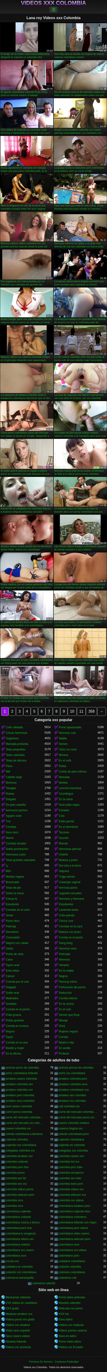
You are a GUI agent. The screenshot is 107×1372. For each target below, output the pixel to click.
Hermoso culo (67, 732)
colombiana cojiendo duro (74, 1211)
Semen (63, 744)
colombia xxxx (14, 1205)
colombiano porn (69, 1255)
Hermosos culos (16, 854)
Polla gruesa (13, 1015)
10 (72, 711)
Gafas (9, 948)
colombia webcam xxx (72, 1194)
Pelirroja (11, 926)
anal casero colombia (19, 1106)
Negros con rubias (17, 943)
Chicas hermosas (16, 732)
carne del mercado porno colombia (78, 1117)
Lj (7, 865)
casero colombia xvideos (74, 1123)
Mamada (64, 777)
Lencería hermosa (70, 788)
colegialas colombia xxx (20, 1150)
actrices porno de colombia (22, 1067)
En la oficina (13, 1053)
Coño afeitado (14, 727)
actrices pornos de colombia (76, 1067)
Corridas (11, 826)
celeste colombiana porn (74, 1134)
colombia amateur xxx (19, 1156)
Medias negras (15, 876)
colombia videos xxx (71, 1189)
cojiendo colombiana (71, 1139)
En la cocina (66, 1003)
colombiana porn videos (73, 1228)
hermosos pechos (17, 810)
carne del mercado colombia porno (78, 1111)
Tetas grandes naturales (20, 860)
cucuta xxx (12, 1261)
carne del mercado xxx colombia (25, 1123)
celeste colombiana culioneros (24, 1134)
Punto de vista (14, 954)
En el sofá (65, 760)
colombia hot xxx (69, 1161)
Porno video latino (70, 1341)
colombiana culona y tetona (22, 1222)
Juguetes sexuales (70, 893)
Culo (62, 815)
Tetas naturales (15, 755)
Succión (64, 838)
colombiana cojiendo (18, 1211)
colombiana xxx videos (73, 1250)
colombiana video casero (74, 1233)
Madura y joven (68, 860)
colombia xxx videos (71, 1200)
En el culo (65, 1009)
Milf (8, 771)
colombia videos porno (19, 1189)
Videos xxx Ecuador (71, 1347)
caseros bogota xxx (71, 1128)
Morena (63, 755)
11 (81, 711)
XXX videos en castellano (21, 1302)
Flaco (9, 766)
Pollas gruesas (15, 1020)
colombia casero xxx (71, 1156)
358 (91, 711)
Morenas (11, 782)
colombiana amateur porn (74, 1205)
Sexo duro (12, 832)
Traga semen (67, 876)
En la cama (66, 799)
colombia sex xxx (16, 1183)
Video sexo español (18, 1330)
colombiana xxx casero (20, 1250)
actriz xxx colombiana (72, 1073)
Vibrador (64, 965)
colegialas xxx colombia (73, 1150)
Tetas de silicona (16, 760)
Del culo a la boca (70, 865)
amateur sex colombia (72, 1095)
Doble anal (12, 992)
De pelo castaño (16, 804)
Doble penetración (17, 849)
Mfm (8, 871)
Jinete (9, 915)
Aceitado (11, 1003)
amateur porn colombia (20, 1095)
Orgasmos (12, 738)
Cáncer (10, 976)
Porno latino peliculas (72, 1297)
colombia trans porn (71, 1183)
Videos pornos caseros (73, 1330)
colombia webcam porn (20, 1194)
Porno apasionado (70, 727)
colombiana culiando (18, 1217)
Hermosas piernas (70, 849)
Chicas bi (11, 898)
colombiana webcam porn (74, 1239)
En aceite (64, 1048)
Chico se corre (68, 749)
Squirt (9, 1037)
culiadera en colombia (19, 1266)
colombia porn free (17, 1167)
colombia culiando (17, 1161)
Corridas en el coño (18, 909)
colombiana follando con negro (77, 1222)
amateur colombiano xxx (74, 1089)
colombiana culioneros (72, 1217)
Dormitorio (12, 932)
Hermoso (64, 959)
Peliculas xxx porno (71, 1308)
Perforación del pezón (72, 987)
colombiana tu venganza (21, 1233)
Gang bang (65, 943)
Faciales (64, 810)
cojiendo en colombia (72, 1145)
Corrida (63, 1037)
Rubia (62, 766)
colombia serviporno (71, 1172)
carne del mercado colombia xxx (25, 1117)
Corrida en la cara (17, 1042)
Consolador (13, 937)
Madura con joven (70, 932)
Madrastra (12, 998)
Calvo (9, 959)
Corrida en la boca (17, 1026)
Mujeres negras (68, 1031)
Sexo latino (65, 1319)
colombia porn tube (70, 1167)
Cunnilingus (66, 793)
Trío (8, 821)
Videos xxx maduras (71, 1325)
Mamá (9, 838)
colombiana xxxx (16, 1255)
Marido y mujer (15, 1048)
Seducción (65, 992)
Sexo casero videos (18, 1336)
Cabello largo (14, 777)
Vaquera (64, 871)
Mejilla (63, 738)
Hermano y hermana (71, 898)
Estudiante (12, 904)
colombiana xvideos (18, 1244)
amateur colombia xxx (19, 1089)
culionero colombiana (72, 1272)
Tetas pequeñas (15, 749)
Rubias (10, 793)
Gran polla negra (69, 804)
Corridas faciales (16, 843)
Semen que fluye (69, 1015)
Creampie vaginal (69, 882)
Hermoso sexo (68, 948)
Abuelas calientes (69, 1302)
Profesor (64, 1053)
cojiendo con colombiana (21, 1145)
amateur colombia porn (73, 1078)
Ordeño (63, 854)
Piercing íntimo (68, 981)
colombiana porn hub (19, 1228)
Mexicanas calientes (18, 1297)
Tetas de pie (13, 887)
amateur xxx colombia (72, 1100)
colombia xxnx (14, 1200)
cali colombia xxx (69, 1106)
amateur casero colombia (21, 1078)
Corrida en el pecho (71, 937)
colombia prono (15, 1172)
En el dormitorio (68, 826)
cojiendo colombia (17, 1139)
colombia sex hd (16, 1178)
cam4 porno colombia (19, 1111)
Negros (63, 976)
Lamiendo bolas (68, 909)
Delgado (11, 799)
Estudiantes (66, 904)
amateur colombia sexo (73, 1084)
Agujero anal (13, 815)
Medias (63, 782)
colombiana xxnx (69, 1244)
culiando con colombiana (21, 1272)
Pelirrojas (64, 954)
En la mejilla (66, 970)
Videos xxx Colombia (53, 3)
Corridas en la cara (70, 926)
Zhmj (62, 1026)
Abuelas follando (16, 1341)
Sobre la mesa (15, 893)
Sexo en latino (67, 1336)
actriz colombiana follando (22, 1073)
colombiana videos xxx (20, 1239)
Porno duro (12, 921)
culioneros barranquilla (20, 1277)
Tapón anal (12, 965)
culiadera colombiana (72, 1261)
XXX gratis (12, 1308)
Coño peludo (66, 915)
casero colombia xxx (18, 1128)
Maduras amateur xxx (19, 1314)
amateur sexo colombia (20, 1100)
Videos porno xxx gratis (20, 1319)
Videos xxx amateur (18, 1325)
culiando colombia (70, 1266)
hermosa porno (68, 887)
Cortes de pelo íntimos (72, 771)
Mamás (63, 843)
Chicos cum (66, 921)
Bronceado (12, 882)
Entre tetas (12, 970)
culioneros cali (67, 1277)
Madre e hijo (66, 1042)
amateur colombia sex (19, 1084)
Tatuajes (11, 788)
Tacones (64, 832)
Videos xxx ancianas (18, 1347)
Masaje (63, 1020)
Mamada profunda (17, 744)
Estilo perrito (66, 821)
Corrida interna (68, 998)
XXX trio (64, 1314)
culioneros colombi (43, 1283)
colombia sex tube (70, 1178)
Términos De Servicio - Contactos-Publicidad (53, 1361)
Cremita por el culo (17, 981)
